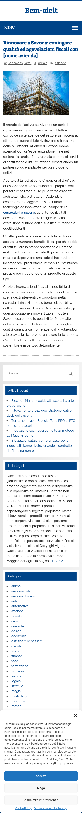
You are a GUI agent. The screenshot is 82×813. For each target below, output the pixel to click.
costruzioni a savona (19, 213)
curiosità (17, 626)
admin (42, 63)
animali (16, 586)
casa (14, 621)
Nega (41, 788)
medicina (18, 701)
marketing (19, 696)
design (16, 631)
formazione (19, 666)
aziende (60, 63)
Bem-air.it (41, 11)
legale (16, 681)
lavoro (16, 676)
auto (14, 601)
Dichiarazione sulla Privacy (50, 808)
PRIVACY (57, 561)
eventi (16, 646)
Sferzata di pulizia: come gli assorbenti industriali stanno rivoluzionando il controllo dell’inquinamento (39, 446)
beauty (16, 616)
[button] (75, 715)
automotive (20, 606)
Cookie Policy (23, 808)
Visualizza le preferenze (41, 800)
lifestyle (17, 686)
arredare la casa (23, 596)
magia (16, 691)
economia (18, 636)
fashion (16, 651)
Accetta (40, 776)
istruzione (18, 671)
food (14, 661)
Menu (9, 28)
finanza (16, 656)
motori (16, 706)
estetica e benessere (27, 641)
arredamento (21, 591)
